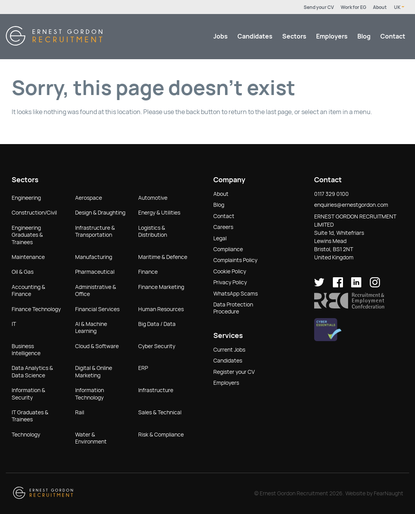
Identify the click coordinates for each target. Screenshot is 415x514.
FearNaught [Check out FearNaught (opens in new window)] (388, 493)
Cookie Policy (229, 271)
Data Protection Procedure (233, 308)
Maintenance (28, 257)
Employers (332, 36)
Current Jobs (229, 349)
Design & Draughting (100, 212)
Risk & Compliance (161, 434)
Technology (26, 434)
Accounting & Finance (28, 290)
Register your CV (234, 371)
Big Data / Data (157, 323)
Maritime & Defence (162, 257)
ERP (143, 367)
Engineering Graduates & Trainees (27, 235)
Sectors (294, 36)
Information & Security (28, 394)
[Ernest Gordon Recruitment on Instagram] (375, 285)
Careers (223, 227)
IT (14, 323)
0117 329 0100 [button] (331, 193)
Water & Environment (91, 438)
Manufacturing (93, 257)
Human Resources (161, 309)
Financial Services (97, 309)
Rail (79, 412)
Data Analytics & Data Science (32, 371)
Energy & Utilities (159, 212)
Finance (148, 271)
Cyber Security (156, 346)
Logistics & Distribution (152, 231)
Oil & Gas (22, 271)
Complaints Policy (235, 260)
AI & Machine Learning (91, 327)
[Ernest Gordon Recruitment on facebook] (338, 285)
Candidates (255, 36)
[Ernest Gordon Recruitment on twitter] (319, 285)
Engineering (26, 197)
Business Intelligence (26, 350)
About (380, 7)
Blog (364, 36)
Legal (220, 238)
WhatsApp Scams (235, 293)
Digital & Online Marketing (93, 371)
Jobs (220, 36)
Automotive (152, 197)
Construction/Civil (34, 212)
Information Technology (89, 394)
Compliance (228, 249)
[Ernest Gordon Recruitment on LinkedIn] (356, 285)
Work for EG (353, 7)
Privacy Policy (230, 282)
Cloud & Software (97, 346)
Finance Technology (36, 309)
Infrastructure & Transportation (95, 231)
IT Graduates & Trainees (30, 416)
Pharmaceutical (94, 271)
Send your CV (319, 7)
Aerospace (88, 197)
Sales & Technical (159, 412)
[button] (349, 306)
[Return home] (54, 43)
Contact (392, 36)
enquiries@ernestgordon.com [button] (351, 204)
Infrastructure (155, 390)
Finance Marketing (161, 286)
